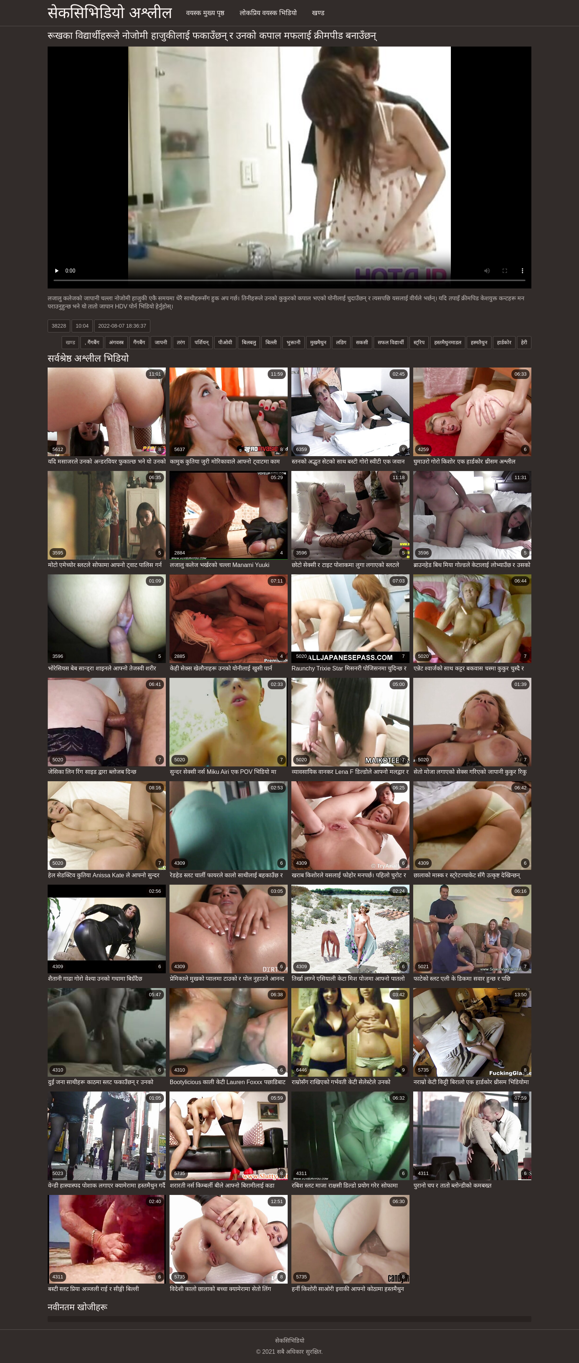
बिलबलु (249, 342)
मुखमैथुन (318, 342)
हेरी (524, 342)
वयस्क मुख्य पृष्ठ (205, 13)
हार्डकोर (504, 342)
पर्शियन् (202, 342)
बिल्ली (271, 342)
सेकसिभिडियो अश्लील (110, 12)
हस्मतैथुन (479, 342)
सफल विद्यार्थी (391, 342)
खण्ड (318, 13)
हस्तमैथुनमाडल (447, 342)
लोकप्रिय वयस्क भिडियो (268, 13)
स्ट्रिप (419, 342)
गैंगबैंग (139, 342)
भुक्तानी (294, 342)
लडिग (341, 342)
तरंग (181, 342)
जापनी (161, 342)
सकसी (362, 342)
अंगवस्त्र (116, 342)
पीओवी (225, 342)
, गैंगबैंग (92, 342)
